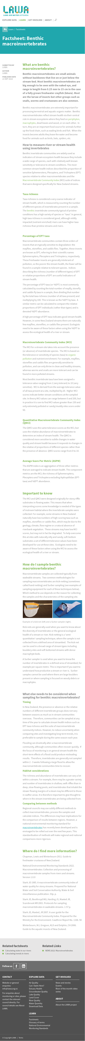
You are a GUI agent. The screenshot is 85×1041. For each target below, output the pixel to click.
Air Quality (33, 982)
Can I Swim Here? (36, 985)
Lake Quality (34, 994)
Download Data (36, 1006)
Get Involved (35, 20)
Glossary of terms (37, 1022)
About (48, 20)
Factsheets (20, 29)
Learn (22, 20)
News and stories (63, 982)
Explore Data (9, 20)
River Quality (34, 1000)
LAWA (16, 11)
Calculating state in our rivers (18, 950)
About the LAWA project (66, 1004)
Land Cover (34, 997)
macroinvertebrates (32, 827)
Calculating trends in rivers (17, 953)
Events (59, 985)
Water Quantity (35, 1003)
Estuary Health (35, 988)
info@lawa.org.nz (10, 988)
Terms (21, 1038)
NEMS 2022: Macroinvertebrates (59, 950)
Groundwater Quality (38, 991)
